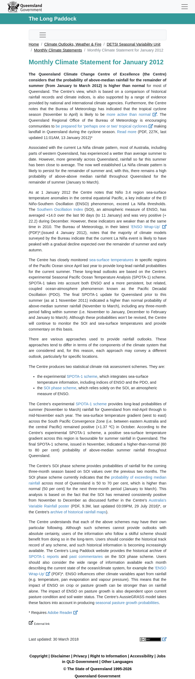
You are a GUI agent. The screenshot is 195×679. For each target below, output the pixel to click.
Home (34, 44)
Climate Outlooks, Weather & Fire (72, 44)
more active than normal (132, 114)
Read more (127, 132)
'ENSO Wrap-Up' (148, 227)
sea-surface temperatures (111, 260)
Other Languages (117, 662)
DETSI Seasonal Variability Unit (133, 44)
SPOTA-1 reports (44, 556)
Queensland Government (97, 676)
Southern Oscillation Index (60, 209)
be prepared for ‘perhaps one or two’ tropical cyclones (104, 126)
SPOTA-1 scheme (82, 376)
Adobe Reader (62, 612)
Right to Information (108, 656)
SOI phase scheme (60, 388)
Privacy (80, 656)
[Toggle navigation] (184, 7)
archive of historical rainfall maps (78, 512)
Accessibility (141, 656)
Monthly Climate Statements (58, 50)
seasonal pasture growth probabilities (127, 603)
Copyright (38, 656)
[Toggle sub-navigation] (42, 35)
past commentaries (86, 556)
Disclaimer (60, 656)
